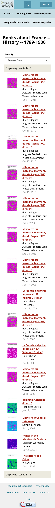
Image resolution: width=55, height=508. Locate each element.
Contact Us (44, 492)
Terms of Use (28, 492)
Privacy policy (42, 485)
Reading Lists (24, 13)
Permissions (13, 492)
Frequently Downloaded (17, 22)
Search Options (42, 13)
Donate (46, 4)
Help (28, 498)
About (9, 13)
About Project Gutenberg (19, 485)
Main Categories (42, 22)
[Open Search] (27, 4)
